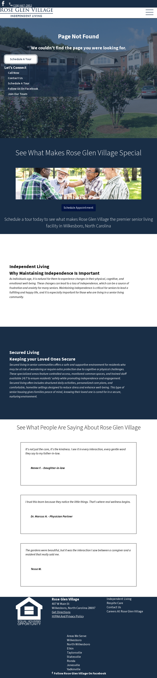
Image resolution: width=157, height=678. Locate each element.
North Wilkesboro (78, 644)
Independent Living (29, 266)
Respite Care (115, 603)
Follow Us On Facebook (23, 89)
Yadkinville (73, 669)
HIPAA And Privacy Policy (68, 616)
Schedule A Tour (20, 59)
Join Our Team (17, 94)
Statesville (74, 657)
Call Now (13, 73)
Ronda (71, 661)
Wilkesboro (74, 640)
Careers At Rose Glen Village (125, 611)
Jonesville (73, 665)
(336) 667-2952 (20, 5)
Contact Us (15, 78)
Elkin (70, 648)
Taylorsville (74, 653)
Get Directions (61, 612)
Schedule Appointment (78, 208)
